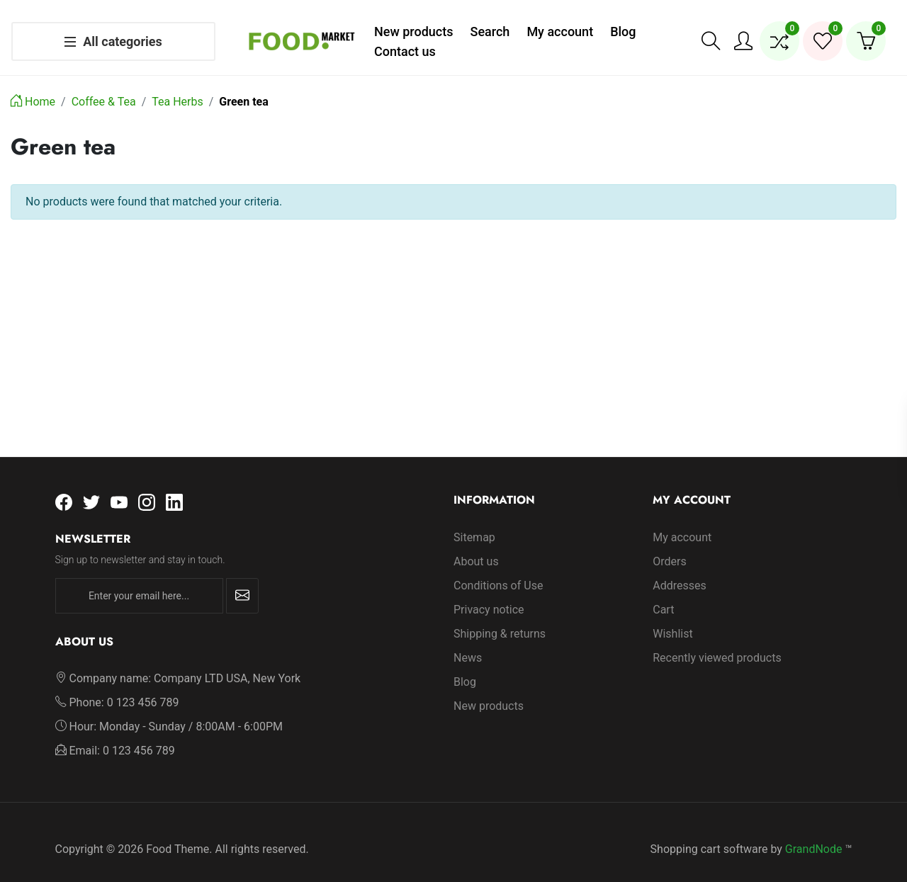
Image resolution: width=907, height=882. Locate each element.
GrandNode (814, 835)
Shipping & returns (500, 619)
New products (489, 692)
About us (476, 547)
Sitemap (474, 523)
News (468, 643)
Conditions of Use (498, 571)
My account (682, 523)
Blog (465, 667)
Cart (663, 595)
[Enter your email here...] (139, 581)
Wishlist (672, 619)
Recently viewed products (717, 643)
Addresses (679, 571)
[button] (710, 34)
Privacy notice (489, 595)
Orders (669, 547)
